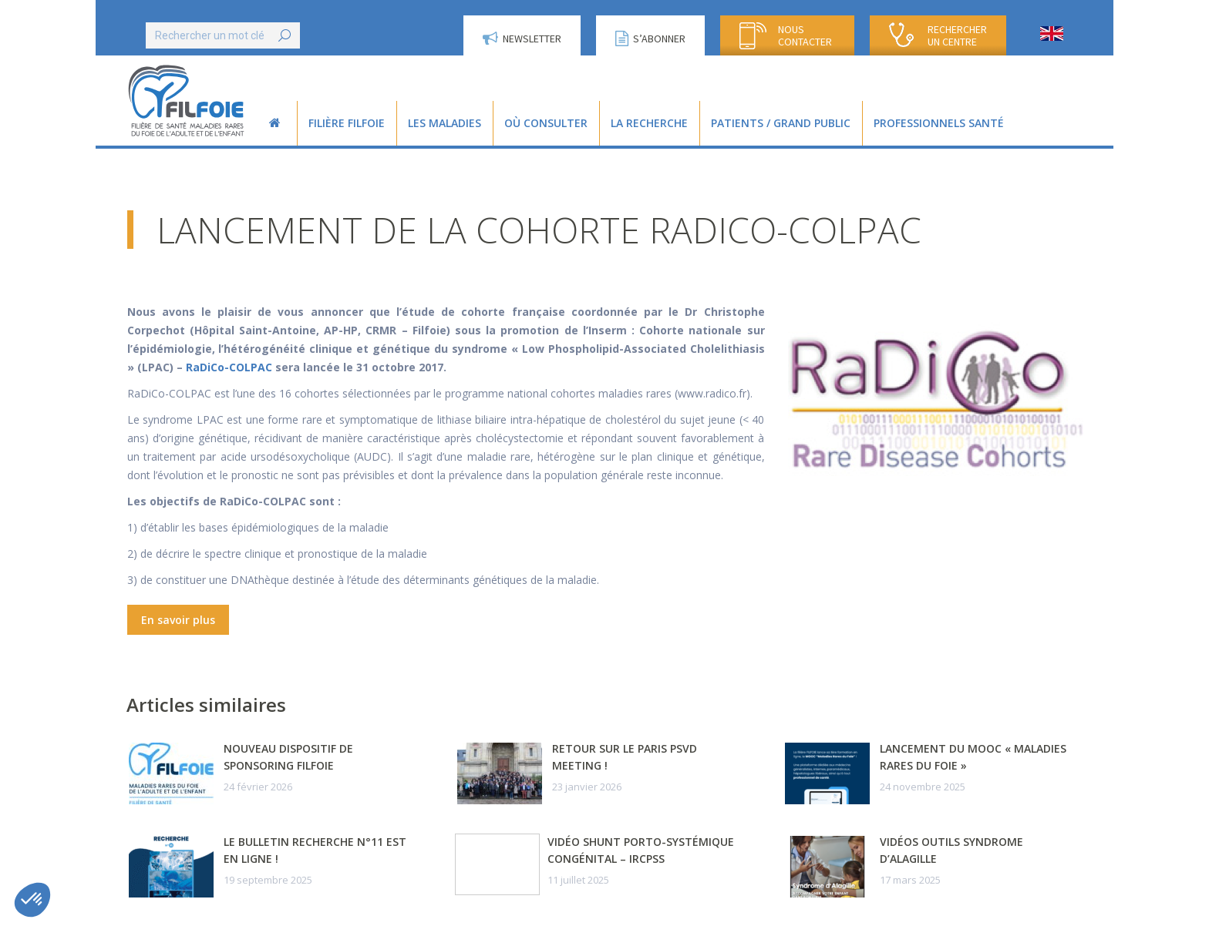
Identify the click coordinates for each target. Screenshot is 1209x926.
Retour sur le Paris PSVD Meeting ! (624, 757)
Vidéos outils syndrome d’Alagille (951, 850)
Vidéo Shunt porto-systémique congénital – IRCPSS (640, 850)
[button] (32, 899)
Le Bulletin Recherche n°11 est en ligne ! (315, 850)
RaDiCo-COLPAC (229, 367)
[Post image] (171, 773)
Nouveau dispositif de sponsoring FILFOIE (288, 757)
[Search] (223, 35)
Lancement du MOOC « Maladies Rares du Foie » (973, 757)
